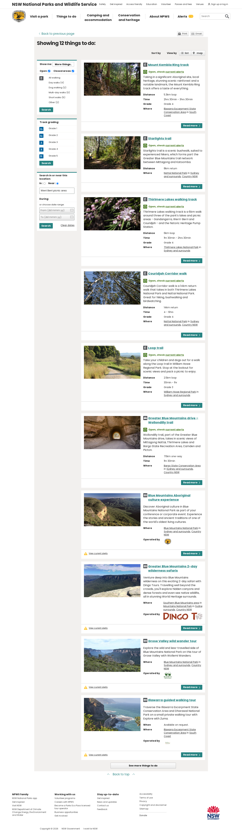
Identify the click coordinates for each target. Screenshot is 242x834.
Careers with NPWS (64, 801)
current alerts (174, 71)
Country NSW (190, 176)
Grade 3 (53, 142)
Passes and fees (183, 4)
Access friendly (134, 4)
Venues (200, 4)
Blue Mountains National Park (181, 528)
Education (151, 4)
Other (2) (54, 102)
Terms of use (146, 797)
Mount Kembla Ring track (168, 65)
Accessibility (145, 793)
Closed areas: (63, 71)
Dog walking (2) (57, 87)
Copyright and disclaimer (153, 805)
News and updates (107, 801)
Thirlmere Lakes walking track (172, 199)
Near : (52, 183)
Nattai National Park (175, 173)
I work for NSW (90, 828)
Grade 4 (53, 149)
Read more (191, 125)
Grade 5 (53, 155)
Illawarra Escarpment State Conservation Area (180, 110)
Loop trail (155, 348)
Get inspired (116, 4)
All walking (54, 77)
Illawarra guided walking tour (172, 700)
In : (41, 183)
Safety (102, 4)
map (200, 53)
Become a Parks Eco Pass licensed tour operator (72, 807)
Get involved (60, 815)
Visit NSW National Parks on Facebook (15, 828)
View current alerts (98, 553)
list (187, 53)
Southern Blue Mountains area (181, 602)
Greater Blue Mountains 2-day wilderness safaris (172, 568)
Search (46, 109)
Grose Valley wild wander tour (172, 641)
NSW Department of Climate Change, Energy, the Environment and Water (29, 812)
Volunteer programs (64, 798)
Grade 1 (53, 128)
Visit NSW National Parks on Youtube (30, 828)
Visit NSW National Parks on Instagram (22, 828)
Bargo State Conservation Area (182, 465)
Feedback (102, 809)
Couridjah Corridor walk (167, 273)
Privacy (143, 801)
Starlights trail (159, 138)
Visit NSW (17, 805)
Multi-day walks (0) (59, 92)
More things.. (63, 64)
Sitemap (143, 808)
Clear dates (67, 225)
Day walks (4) (56, 82)
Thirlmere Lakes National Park (181, 247)
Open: (45, 71)
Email (199, 33)
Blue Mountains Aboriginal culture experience (169, 497)
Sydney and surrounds (177, 250)
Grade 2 (53, 135)
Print (184, 33)
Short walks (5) (57, 97)
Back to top (121, 774)
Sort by (156, 53)
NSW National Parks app (24, 798)
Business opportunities (66, 812)
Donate (143, 815)
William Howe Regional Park (180, 392)
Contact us (103, 805)
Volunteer (166, 4)
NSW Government (71, 828)
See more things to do (143, 765)
